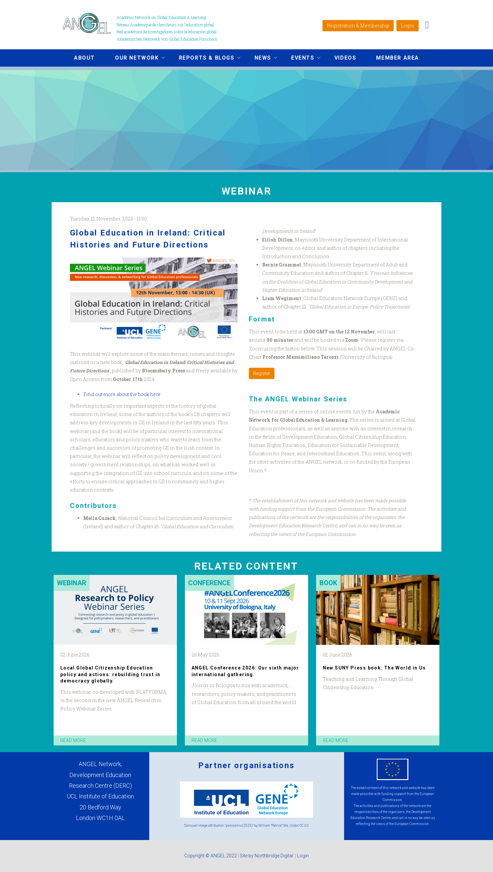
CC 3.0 (304, 825)
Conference (209, 583)
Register (261, 373)
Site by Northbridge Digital (267, 855)
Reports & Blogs (205, 59)
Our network (135, 59)
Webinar (71, 583)
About (84, 58)
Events (300, 59)
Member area (397, 58)
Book (328, 583)
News (261, 59)
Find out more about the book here (122, 394)
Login (407, 25)
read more (73, 740)
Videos (345, 58)
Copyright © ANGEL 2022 (210, 855)
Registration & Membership (358, 25)
